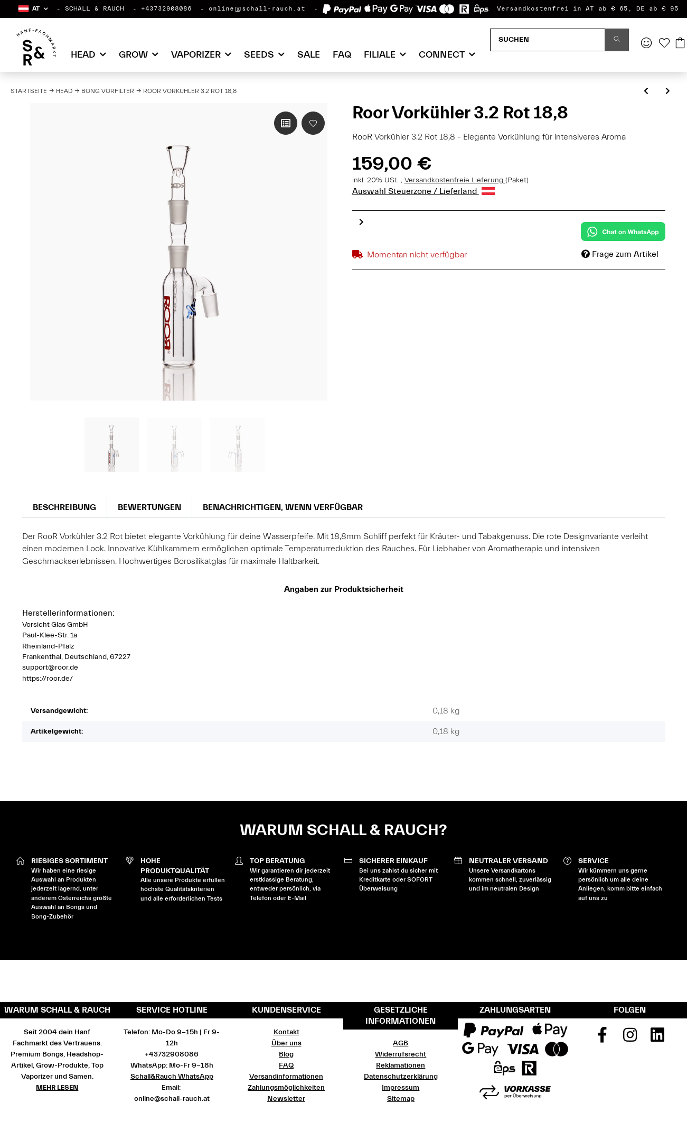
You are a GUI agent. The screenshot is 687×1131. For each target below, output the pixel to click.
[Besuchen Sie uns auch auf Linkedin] (657, 1038)
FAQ (342, 54)
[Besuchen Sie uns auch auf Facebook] (602, 1038)
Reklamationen (400, 1065)
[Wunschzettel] (664, 44)
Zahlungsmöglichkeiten (286, 1087)
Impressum (400, 1087)
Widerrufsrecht (400, 1054)
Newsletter (286, 1099)
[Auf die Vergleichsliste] (285, 123)
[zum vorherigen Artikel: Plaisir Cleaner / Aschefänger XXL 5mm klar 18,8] (646, 91)
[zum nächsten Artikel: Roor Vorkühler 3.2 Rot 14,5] (668, 91)
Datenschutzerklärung (401, 1076)
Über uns (286, 1043)
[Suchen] (547, 40)
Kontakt (286, 1032)
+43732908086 (166, 8)
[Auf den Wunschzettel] (313, 123)
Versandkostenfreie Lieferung (454, 180)
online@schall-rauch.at (257, 8)
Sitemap (401, 1099)
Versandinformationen (286, 1076)
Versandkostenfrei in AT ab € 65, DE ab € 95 (588, 8)
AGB (400, 1043)
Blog (286, 1054)
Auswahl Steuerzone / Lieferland (423, 191)
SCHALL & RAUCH (94, 8)
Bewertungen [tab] (149, 507)
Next (361, 222)
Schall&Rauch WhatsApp (171, 1076)
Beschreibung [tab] (64, 507)
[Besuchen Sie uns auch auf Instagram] (630, 1038)
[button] (32, 8)
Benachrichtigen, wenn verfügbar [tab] (283, 507)
